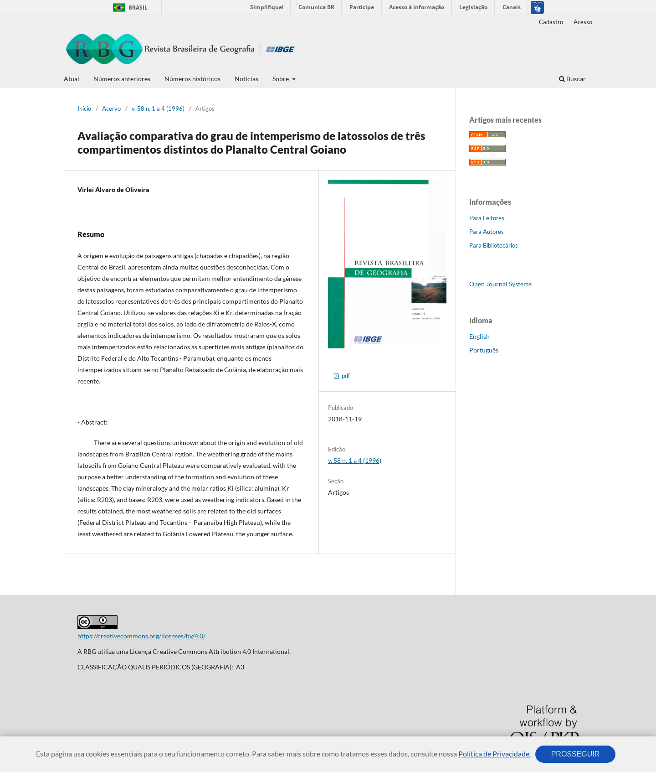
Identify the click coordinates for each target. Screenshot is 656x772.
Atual (71, 79)
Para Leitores (486, 218)
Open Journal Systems (500, 284)
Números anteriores (121, 79)
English (479, 336)
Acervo (111, 108)
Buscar (572, 79)
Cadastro (551, 22)
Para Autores (486, 231)
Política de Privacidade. (494, 753)
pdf (345, 375)
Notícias (246, 79)
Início (84, 108)
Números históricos (192, 79)
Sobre (281, 79)
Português (483, 350)
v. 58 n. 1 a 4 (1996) (158, 108)
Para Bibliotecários (493, 245)
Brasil (128, 7)
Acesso (583, 22)
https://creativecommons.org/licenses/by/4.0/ (141, 636)
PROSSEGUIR (575, 754)
